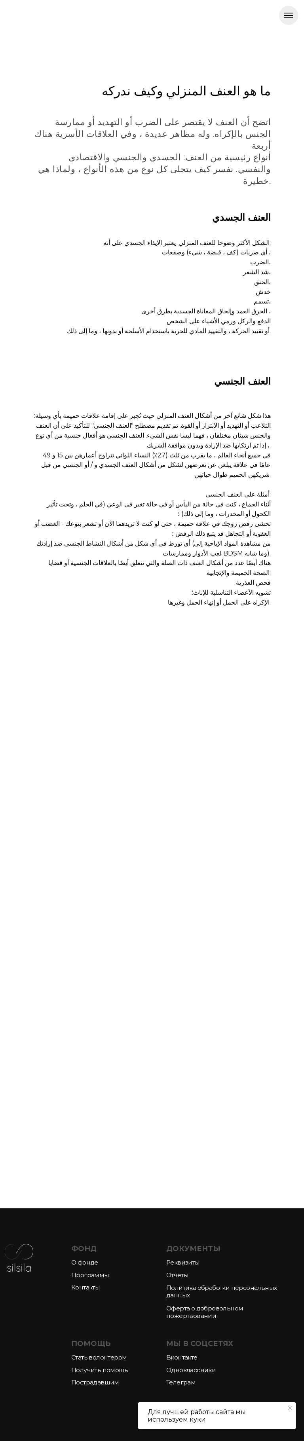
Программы (90, 1275)
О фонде (84, 1262)
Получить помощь (99, 1370)
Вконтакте (182, 1357)
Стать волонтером (99, 1357)
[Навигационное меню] (288, 15)
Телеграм (181, 1382)
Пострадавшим (95, 1382)
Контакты (85, 1287)
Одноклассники (191, 1370)
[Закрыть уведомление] (290, 1408)
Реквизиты (183, 1262)
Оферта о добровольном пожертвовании (204, 1312)
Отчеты (177, 1275)
